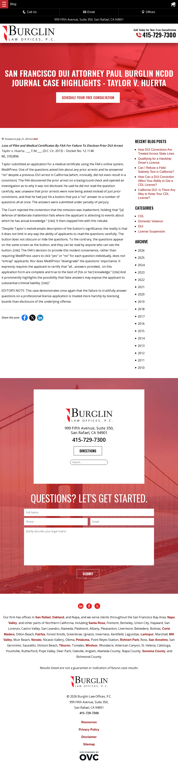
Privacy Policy (89, 729)
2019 (140, 302)
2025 (140, 258)
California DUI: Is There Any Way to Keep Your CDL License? (157, 193)
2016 (140, 324)
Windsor (92, 645)
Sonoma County (153, 651)
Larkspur (147, 634)
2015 (140, 331)
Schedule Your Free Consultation (88, 97)
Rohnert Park (129, 639)
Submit (88, 573)
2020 (140, 294)
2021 (140, 287)
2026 (140, 250)
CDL (141, 216)
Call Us (30, 12)
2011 (140, 360)
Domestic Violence (150, 221)
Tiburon (64, 645)
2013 (140, 346)
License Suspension (151, 231)
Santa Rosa (97, 623)
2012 (140, 353)
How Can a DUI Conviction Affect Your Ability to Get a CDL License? (156, 180)
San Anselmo (158, 639)
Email (89, 12)
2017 (140, 316)
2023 (140, 272)
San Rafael (43, 617)
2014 (140, 338)
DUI (35, 139)
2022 (140, 280)
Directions (88, 450)
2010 (140, 368)
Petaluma (82, 639)
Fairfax (40, 634)
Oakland (58, 617)
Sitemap (89, 744)
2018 (140, 309)
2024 (140, 265)
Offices (148, 12)
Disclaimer (89, 737)
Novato (36, 639)
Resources (89, 722)
